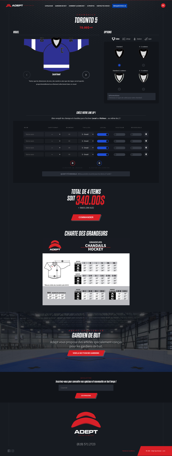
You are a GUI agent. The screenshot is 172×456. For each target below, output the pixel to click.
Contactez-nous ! (103, 6)
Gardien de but (61, 6)
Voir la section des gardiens (86, 353)
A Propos (90, 6)
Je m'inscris (86, 396)
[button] (86, 74)
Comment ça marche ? (77, 6)
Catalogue (49, 6)
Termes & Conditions (128, 451)
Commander (86, 217)
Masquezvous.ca (119, 6)
